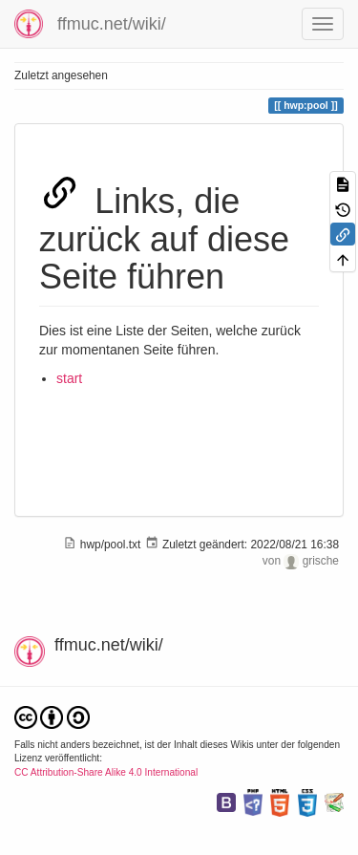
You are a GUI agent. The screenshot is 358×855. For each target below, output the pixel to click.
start (69, 378)
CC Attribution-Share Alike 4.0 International (106, 772)
